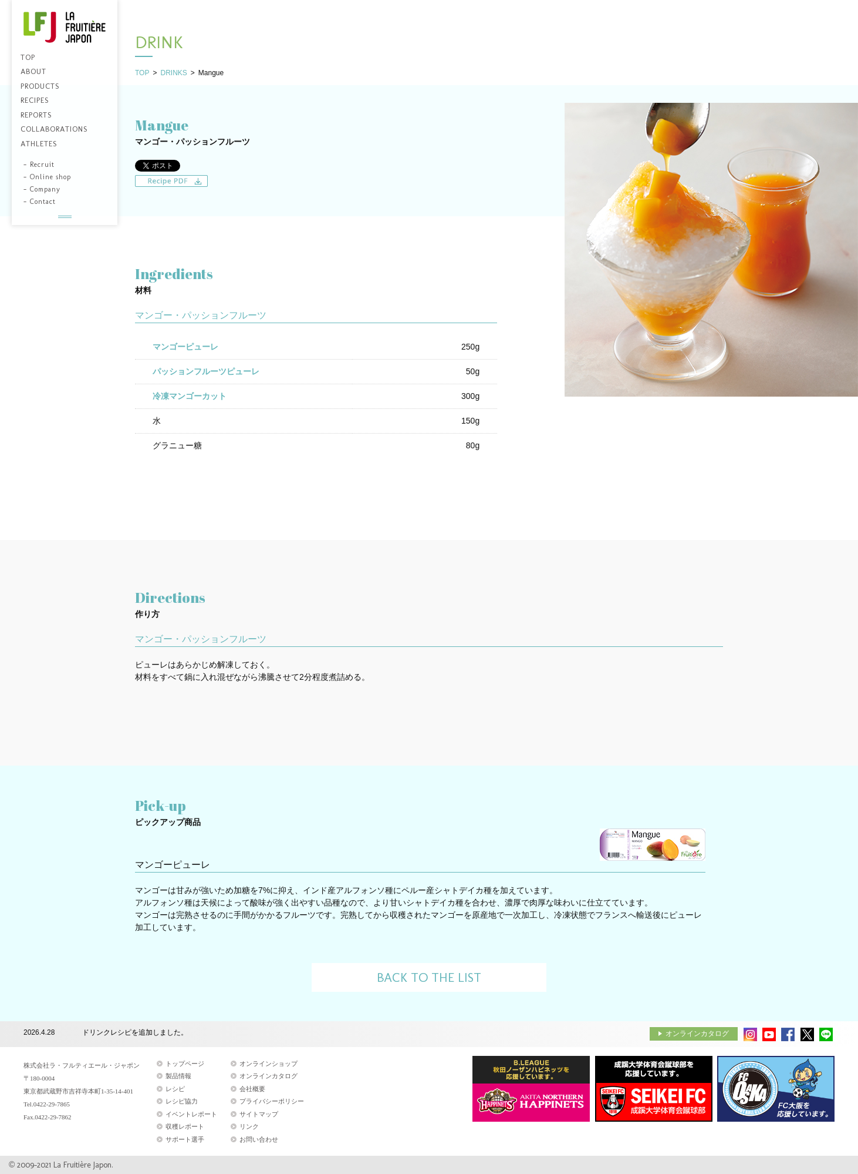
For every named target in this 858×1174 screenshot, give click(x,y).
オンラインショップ (268, 1063)
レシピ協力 (181, 1101)
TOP (142, 73)
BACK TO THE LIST (429, 977)
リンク (249, 1126)
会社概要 (252, 1088)
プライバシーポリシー (271, 1101)
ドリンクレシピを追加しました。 (135, 1033)
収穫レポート (184, 1126)
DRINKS (173, 73)
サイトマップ (258, 1114)
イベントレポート (191, 1114)
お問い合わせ (258, 1139)
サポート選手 (184, 1139)
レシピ (175, 1088)
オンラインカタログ (697, 1033)
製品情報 (178, 1075)
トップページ (184, 1063)
